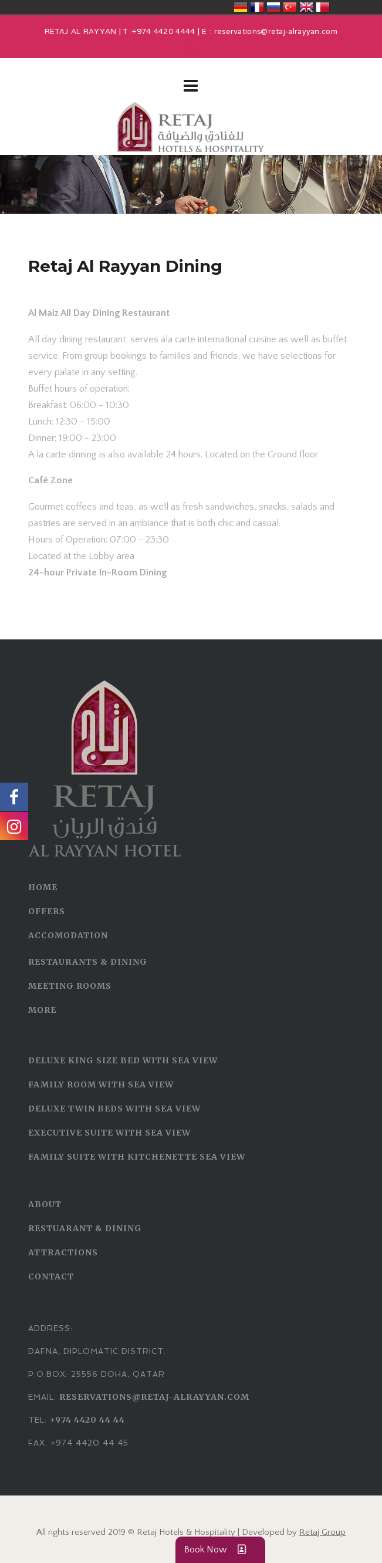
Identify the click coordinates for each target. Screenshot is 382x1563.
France (257, 7)
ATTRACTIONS (63, 1252)
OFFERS (46, 911)
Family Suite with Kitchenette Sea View (136, 1156)
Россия (273, 7)
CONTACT (51, 1276)
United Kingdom (306, 7)
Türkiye (290, 7)
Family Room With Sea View (101, 1084)
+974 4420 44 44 (87, 1419)
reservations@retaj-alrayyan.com (275, 32)
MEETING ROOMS (69, 986)
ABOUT (45, 1204)
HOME (43, 887)
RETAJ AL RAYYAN (81, 32)
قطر (323, 7)
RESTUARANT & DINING (85, 1228)
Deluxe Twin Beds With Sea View (114, 1108)
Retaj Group (322, 1532)
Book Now (220, 1550)
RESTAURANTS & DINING (87, 961)
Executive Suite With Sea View (109, 1132)
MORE (42, 1010)
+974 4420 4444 (163, 32)
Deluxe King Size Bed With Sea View (123, 1060)
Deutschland (241, 7)
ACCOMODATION (68, 935)
